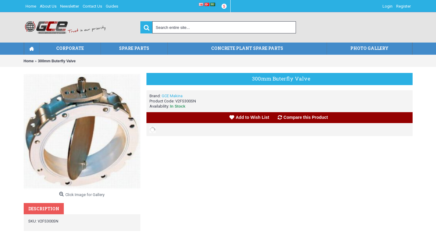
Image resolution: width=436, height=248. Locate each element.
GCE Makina (172, 96)
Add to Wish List (252, 117)
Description (43, 209)
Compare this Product (305, 117)
